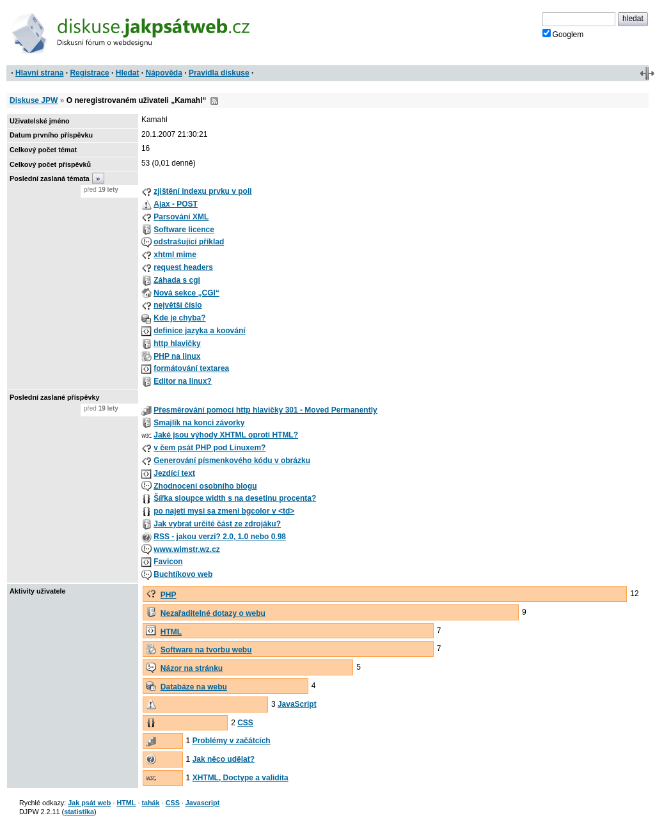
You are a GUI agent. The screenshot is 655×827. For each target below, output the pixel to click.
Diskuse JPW (34, 100)
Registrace (89, 72)
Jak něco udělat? (224, 759)
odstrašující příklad (189, 241)
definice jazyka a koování (199, 330)
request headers (183, 267)
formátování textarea (191, 368)
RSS (214, 101)
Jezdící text (174, 473)
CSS (245, 722)
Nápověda (164, 72)
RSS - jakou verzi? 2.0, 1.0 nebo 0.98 (220, 536)
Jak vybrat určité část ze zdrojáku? (217, 523)
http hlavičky (177, 343)
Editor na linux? (183, 381)
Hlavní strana (39, 72)
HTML (171, 631)
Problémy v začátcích (232, 740)
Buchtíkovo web (183, 574)
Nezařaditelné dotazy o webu (213, 613)
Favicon (168, 561)
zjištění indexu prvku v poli (202, 191)
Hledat (127, 72)
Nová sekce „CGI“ (186, 292)
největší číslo (177, 305)
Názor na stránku (192, 668)
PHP (169, 594)
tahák (150, 803)
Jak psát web (89, 803)
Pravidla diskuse (219, 72)
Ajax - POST (176, 204)
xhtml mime (175, 254)
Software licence (184, 229)
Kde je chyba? (179, 317)
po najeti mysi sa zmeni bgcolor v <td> (224, 511)
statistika (79, 811)
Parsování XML (181, 216)
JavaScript (297, 704)
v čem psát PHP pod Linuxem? (209, 447)
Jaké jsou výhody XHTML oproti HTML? (226, 434)
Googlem (563, 34)
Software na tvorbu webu (206, 649)
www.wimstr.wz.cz (187, 549)
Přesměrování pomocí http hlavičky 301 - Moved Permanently (265, 410)
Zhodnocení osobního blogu (205, 486)
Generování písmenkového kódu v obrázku (232, 460)
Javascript (202, 803)
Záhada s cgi (177, 280)
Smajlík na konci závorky (199, 422)
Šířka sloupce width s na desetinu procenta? (235, 498)
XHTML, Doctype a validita (240, 777)
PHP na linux (177, 356)
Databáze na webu (194, 686)
